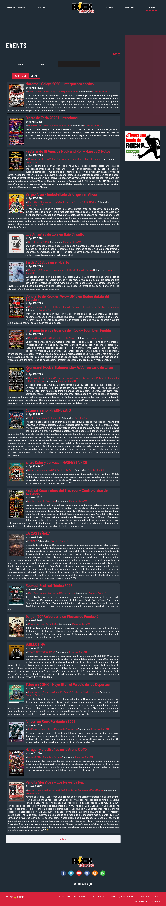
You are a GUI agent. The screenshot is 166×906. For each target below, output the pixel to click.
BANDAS (101, 896)
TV (58, 7)
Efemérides (130, 7)
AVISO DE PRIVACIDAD (149, 896)
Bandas (109, 7)
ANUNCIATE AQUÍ (83, 884)
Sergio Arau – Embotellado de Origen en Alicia (61, 194)
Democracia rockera (16, 7)
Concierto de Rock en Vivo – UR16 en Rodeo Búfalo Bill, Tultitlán (67, 297)
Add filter (20, 75)
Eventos (151, 7)
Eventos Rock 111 (101, 91)
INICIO (61, 896)
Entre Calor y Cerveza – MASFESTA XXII (56, 462)
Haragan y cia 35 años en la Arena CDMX (56, 749)
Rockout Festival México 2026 (48, 585)
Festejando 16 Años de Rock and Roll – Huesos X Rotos (67, 151)
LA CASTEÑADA (37, 533)
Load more (63, 838)
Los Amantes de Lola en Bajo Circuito (54, 234)
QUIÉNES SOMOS (127, 896)
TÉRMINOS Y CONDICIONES (146, 901)
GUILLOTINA (35, 644)
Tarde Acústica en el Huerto (47, 262)
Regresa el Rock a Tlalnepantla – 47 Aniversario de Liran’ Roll (69, 368)
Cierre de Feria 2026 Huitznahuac (51, 118)
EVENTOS (84, 896)
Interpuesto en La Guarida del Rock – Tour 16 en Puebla (68, 330)
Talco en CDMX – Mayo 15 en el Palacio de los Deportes (67, 684)
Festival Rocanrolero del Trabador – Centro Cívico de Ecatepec (66, 492)
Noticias (41, 7)
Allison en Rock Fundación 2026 (50, 721)
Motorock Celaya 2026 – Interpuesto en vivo (59, 84)
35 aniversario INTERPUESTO (48, 410)
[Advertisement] (145, 80)
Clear (34, 75)
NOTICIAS (71, 896)
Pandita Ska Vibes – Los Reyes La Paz (54, 782)
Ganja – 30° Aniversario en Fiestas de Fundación (62, 616)
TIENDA (112, 896)
